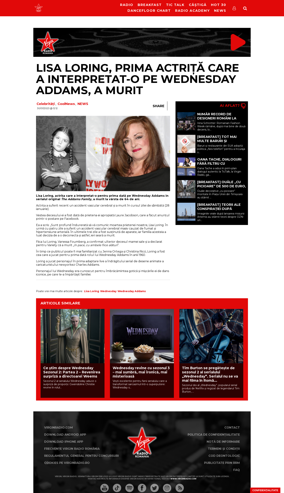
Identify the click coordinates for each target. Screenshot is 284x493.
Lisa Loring (91, 291)
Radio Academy (192, 11)
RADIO (126, 5)
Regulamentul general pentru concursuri (81, 456)
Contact (232, 427)
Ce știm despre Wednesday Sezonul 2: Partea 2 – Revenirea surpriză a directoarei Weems (71, 372)
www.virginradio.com (183, 479)
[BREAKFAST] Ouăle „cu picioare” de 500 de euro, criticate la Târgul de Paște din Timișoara (221, 188)
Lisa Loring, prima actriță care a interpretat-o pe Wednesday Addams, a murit (137, 79)
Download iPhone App (63, 441)
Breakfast (150, 5)
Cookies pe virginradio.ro (67, 463)
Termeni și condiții (224, 448)
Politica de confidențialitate (214, 434)
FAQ (236, 470)
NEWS (83, 104)
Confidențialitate (265, 490)
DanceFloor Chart (149, 11)
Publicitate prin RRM (222, 463)
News (220, 11)
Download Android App (65, 434)
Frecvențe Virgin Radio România (72, 448)
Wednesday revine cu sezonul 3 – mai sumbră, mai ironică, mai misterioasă (141, 372)
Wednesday (108, 291)
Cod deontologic (224, 456)
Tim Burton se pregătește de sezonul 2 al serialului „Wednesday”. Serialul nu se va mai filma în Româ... (210, 374)
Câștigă (198, 5)
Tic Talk (175, 5)
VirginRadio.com (58, 427)
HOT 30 (218, 5)
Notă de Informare (223, 441)
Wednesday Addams (132, 291)
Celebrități (46, 104)
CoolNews (66, 104)
